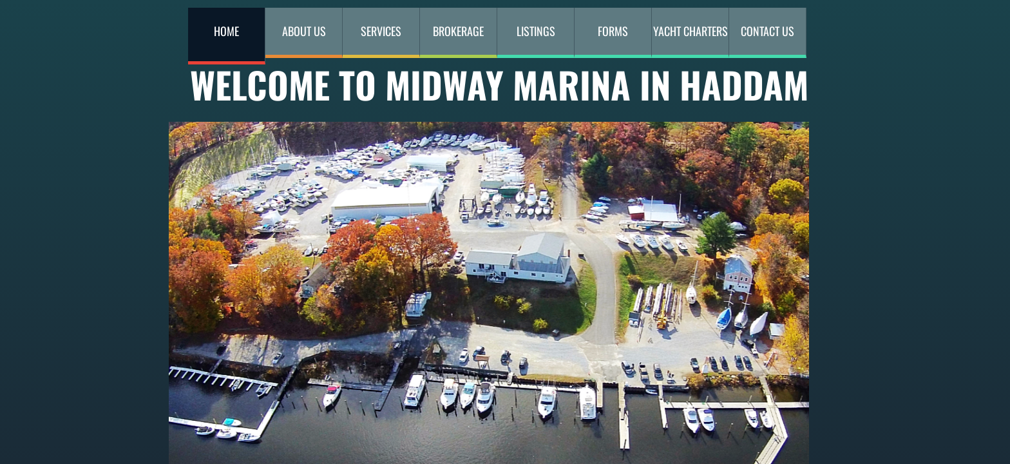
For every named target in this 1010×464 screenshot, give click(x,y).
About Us (304, 31)
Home (226, 31)
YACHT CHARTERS (690, 31)
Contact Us (767, 31)
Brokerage (458, 31)
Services (381, 31)
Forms (613, 31)
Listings (536, 31)
